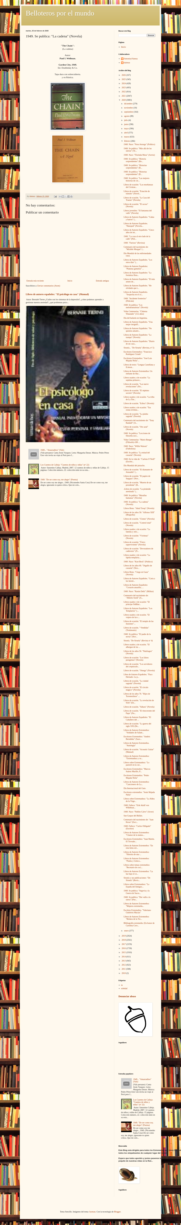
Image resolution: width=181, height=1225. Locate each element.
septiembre (129, 112)
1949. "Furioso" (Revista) (134, 243)
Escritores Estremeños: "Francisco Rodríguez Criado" (138, 353)
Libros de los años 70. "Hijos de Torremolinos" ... (137, 695)
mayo (126, 128)
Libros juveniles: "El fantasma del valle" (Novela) (138, 212)
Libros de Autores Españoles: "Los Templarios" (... (138, 609)
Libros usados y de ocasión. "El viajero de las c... (137, 616)
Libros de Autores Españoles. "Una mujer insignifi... (138, 323)
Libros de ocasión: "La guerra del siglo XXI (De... (137, 725)
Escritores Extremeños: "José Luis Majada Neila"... (138, 359)
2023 (124, 87)
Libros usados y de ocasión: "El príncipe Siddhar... (137, 603)
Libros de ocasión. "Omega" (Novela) (139, 670)
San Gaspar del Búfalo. (133, 816)
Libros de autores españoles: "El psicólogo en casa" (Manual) (57, 294)
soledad (124, 988)
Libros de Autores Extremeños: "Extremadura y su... (136, 757)
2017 (124, 944)
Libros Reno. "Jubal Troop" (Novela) (139, 508)
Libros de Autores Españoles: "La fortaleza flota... (137, 274)
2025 (124, 79)
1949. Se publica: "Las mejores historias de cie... (136, 179)
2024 (124, 83)
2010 (124, 973)
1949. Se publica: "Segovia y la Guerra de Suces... (137, 892)
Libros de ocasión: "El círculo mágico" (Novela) (136, 688)
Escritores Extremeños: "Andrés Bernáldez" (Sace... (137, 737)
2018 (124, 940)
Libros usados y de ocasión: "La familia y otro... (137, 530)
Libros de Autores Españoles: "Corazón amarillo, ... (136, 586)
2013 (124, 961)
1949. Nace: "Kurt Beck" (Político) (138, 562)
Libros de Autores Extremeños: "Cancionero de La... (136, 783)
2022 (124, 92)
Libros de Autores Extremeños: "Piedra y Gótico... (136, 859)
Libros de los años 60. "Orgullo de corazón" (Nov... (138, 567)
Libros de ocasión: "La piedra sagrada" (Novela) (136, 415)
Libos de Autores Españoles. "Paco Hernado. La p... (138, 675)
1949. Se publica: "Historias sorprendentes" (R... (135, 166)
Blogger (117, 1212)
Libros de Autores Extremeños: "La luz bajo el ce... (138, 872)
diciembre (128, 104)
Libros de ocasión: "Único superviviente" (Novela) (135, 543)
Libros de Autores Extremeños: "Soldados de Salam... (136, 731)
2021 (124, 96)
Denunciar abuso (127, 996)
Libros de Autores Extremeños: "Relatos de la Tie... (136, 918)
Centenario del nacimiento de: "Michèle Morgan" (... (136, 248)
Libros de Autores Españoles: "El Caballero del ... (137, 718)
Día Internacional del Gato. (135, 788)
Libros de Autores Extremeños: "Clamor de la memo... (136, 833)
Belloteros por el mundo (60, 13)
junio (126, 124)
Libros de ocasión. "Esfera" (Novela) (139, 403)
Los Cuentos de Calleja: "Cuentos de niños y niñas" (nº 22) (64, 465)
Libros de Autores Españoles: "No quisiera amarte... (138, 329)
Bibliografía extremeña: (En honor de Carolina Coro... (139, 924)
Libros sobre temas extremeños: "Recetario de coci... (137, 866)
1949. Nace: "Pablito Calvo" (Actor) (139, 812)
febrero (127, 141)
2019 (124, 936)
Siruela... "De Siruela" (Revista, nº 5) (139, 348)
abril (126, 133)
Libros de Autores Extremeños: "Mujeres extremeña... (136, 905)
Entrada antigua (102, 281)
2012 (124, 965)
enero (126, 931)
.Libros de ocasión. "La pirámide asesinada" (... (137, 490)
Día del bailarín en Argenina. (135, 318)
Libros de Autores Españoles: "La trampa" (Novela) (137, 336)
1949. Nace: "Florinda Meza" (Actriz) (139, 155)
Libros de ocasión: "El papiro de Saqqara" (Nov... (137, 477)
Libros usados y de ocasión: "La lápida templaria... (137, 556)
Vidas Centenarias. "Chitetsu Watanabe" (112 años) (135, 312)
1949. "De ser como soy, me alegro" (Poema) (59, 480)
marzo (127, 137)
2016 (124, 948)
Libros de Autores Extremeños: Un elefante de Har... (138, 372)
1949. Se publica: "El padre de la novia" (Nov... (137, 635)
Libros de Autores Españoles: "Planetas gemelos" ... (136, 267)
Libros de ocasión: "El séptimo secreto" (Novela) (136, 391)
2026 (124, 75)
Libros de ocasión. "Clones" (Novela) (139, 519)
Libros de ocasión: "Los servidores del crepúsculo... (138, 665)
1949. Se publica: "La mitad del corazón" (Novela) (137, 454)
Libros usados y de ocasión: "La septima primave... (137, 379)
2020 (124, 100)
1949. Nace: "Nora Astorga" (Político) (139, 144)
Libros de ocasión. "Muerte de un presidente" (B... (137, 483)
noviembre (128, 108)
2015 (124, 952)
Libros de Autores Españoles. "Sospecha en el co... (136, 293)
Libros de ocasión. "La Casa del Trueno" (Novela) (137, 199)
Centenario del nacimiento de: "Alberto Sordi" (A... (136, 596)
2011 (124, 969)
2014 (124, 957)
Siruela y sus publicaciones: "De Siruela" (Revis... (137, 879)
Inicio (69, 281)
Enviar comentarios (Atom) (48, 286)
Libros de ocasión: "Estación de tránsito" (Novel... (137, 192)
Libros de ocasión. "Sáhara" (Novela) (139, 707)
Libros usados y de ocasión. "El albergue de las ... (137, 645)
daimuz (127, 63)
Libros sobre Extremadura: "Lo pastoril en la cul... (136, 763)
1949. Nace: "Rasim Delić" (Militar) (139, 591)
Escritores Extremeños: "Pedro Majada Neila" (136, 776)
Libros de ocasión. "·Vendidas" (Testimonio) (136, 629)
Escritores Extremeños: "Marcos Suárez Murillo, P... (137, 770)
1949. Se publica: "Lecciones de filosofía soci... (137, 434)
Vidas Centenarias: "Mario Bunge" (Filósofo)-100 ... (138, 441)
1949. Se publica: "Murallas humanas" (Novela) (135, 496)
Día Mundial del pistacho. (134, 465)
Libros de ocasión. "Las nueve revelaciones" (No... (136, 385)
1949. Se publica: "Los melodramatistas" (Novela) (136, 306)
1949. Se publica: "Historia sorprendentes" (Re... (135, 160)
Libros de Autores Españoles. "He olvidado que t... (138, 287)
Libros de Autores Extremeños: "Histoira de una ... (136, 853)
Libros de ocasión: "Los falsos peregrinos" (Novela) (136, 659)
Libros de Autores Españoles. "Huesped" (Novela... (136, 224)
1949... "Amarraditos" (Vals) (52, 450)
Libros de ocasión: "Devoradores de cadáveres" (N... (138, 550)
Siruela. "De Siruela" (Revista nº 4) (138, 641)
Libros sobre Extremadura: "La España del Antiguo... (136, 885)
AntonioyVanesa (131, 59)
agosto (127, 116)
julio (126, 120)
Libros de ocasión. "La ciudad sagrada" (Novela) (136, 682)
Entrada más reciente (35, 281)
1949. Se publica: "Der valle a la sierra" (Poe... (137, 898)
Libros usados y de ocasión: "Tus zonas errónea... (137, 408)
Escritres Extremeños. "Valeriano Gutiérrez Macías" (137, 911)
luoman (92, 1212)
